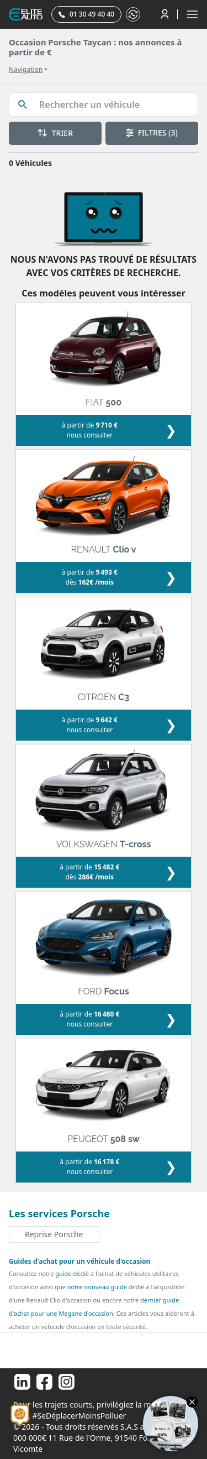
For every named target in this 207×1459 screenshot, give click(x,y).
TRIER (55, 133)
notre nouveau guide (97, 1287)
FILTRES (152, 132)
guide (63, 1273)
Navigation (26, 69)
